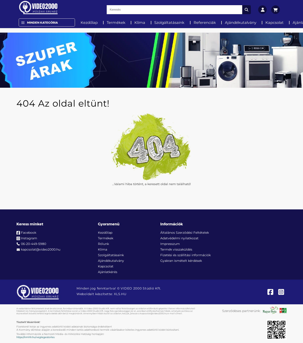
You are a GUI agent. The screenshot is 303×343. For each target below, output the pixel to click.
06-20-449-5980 (33, 244)
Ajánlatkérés (107, 272)
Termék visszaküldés (176, 249)
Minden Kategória (42, 22)
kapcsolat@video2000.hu (40, 249)
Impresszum (170, 244)
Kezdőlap (89, 22)
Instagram (29, 238)
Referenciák (205, 22)
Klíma (139, 22)
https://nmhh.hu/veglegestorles (35, 337)
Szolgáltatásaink (169, 22)
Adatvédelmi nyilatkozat (179, 238)
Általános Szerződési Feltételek (184, 233)
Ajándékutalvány (240, 22)
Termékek (116, 22)
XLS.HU (120, 294)
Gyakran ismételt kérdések (181, 261)
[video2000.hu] (38, 7)
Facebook (28, 233)
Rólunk (103, 244)
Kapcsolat (274, 22)
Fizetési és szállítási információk (185, 255)
